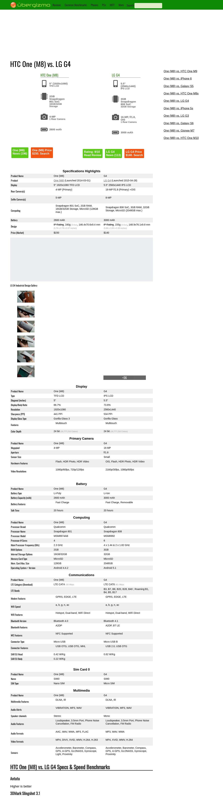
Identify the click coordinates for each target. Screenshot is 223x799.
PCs (104, 5)
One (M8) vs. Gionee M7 (179, 130)
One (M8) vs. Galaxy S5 (179, 86)
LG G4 (107, 180)
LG (113, 75)
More (121, 5)
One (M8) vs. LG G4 (176, 100)
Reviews (57, 5)
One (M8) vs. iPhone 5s (178, 108)
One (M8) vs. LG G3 (176, 115)
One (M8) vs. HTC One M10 (181, 137)
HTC (43, 75)
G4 (118, 75)
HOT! (112, 5)
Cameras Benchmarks (76, 5)
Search (130, 5)
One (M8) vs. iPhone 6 (178, 78)
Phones (94, 5)
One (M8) (52, 75)
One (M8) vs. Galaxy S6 (179, 123)
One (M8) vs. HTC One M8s (181, 93)
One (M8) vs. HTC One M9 (180, 71)
